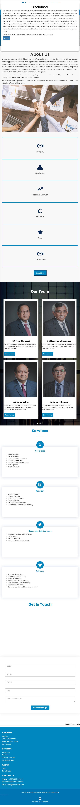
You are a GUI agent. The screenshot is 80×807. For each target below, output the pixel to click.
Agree (6, 38)
